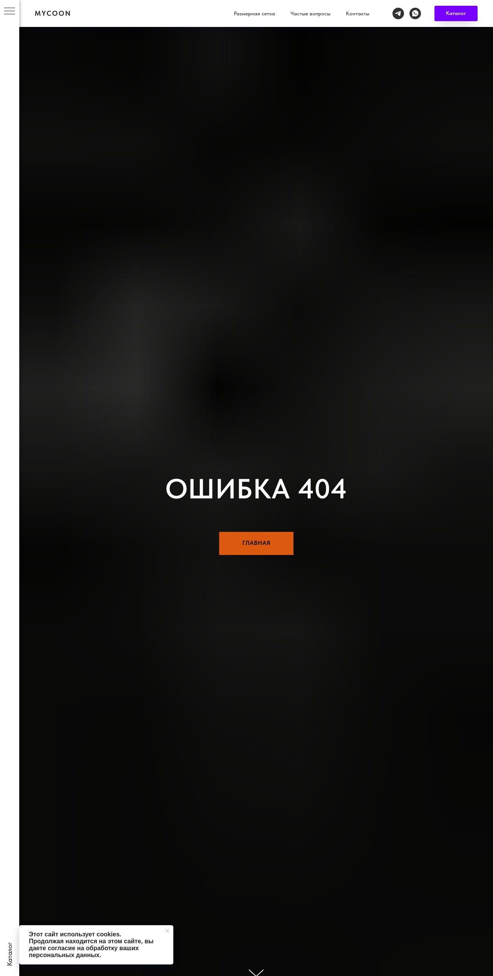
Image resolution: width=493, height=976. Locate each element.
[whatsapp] (470, 9)
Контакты (412, 10)
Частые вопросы (365, 10)
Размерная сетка (309, 10)
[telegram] (453, 9)
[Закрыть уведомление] (167, 931)
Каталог (263, 10)
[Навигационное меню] (9, 11)
